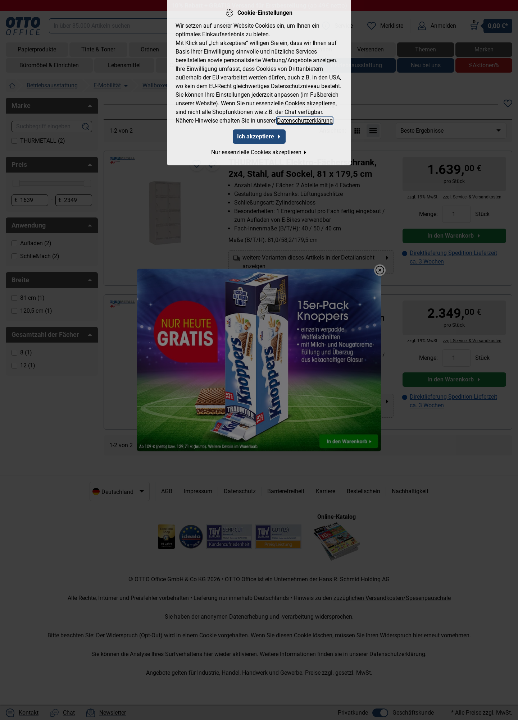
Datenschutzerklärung (305, 119)
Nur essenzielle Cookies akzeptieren (259, 150)
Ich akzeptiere (259, 135)
